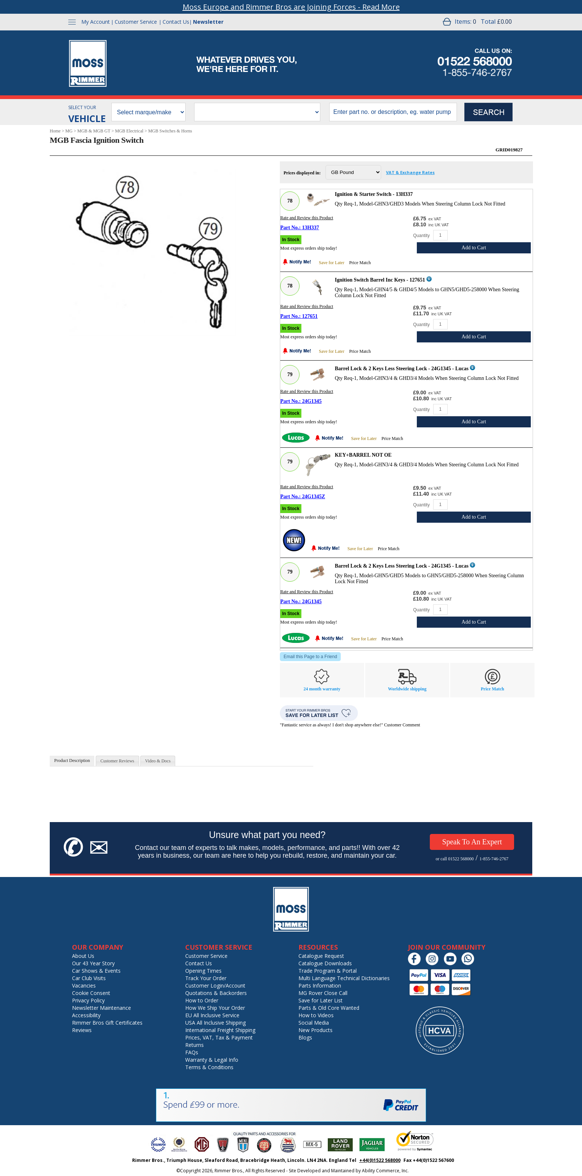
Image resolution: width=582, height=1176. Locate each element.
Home (55, 131)
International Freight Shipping (220, 1030)
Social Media (313, 1022)
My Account (95, 21)
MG (68, 131)
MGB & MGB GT (93, 131)
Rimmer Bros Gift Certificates (107, 1022)
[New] (294, 540)
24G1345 (312, 401)
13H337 (310, 227)
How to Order (201, 1000)
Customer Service (136, 21)
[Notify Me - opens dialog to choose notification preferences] (299, 262)
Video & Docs (158, 760)
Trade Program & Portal (327, 970)
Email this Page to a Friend (310, 656)
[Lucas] (295, 437)
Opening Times (203, 970)
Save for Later (331, 262)
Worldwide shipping (407, 689)
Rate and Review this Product (306, 217)
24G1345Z (313, 496)
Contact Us (176, 21)
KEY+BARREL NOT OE (363, 455)
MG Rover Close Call (322, 992)
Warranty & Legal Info (211, 1059)
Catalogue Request (321, 955)
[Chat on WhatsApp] (469, 963)
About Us (83, 955)
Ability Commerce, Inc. (385, 1170)
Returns (194, 1044)
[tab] (72, 761)
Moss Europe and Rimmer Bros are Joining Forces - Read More (291, 7)
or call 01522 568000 (455, 858)
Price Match (360, 262)
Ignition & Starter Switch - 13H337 (374, 194)
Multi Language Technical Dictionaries (344, 978)
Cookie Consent (91, 992)
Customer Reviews (117, 760)
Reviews (82, 1030)
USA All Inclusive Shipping (215, 1022)
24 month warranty (322, 689)
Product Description (72, 760)
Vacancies (84, 985)
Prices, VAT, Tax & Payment (219, 1037)
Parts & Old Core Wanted (328, 1007)
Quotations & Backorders (216, 992)
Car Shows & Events (96, 970)
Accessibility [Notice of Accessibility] (86, 1015)
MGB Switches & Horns (170, 131)
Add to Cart (474, 247)
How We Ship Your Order (215, 1007)
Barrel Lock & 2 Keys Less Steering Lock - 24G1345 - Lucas (401, 368)
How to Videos (316, 1015)
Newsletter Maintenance (101, 1007)
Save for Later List (320, 1000)
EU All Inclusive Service (212, 1015)
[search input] (393, 112)
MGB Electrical (129, 131)
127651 (310, 316)
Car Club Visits (89, 978)
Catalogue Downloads (325, 963)
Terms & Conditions (209, 1067)
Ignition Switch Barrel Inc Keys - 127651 (380, 280)
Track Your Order (205, 978)
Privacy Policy (88, 1000)
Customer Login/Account (215, 985)
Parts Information (319, 985)
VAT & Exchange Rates (410, 172)
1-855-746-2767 (494, 858)
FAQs (191, 1052)
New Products (315, 1030)
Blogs (305, 1037)
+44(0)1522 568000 (379, 1160)
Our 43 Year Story (93, 963)
